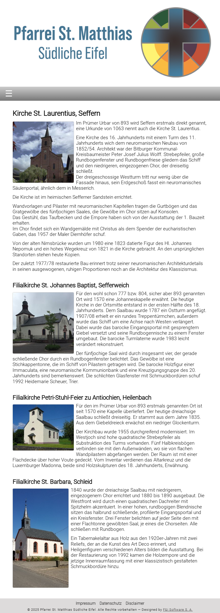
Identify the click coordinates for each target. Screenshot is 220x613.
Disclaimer (135, 603)
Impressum (86, 603)
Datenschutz (111, 603)
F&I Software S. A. (178, 609)
